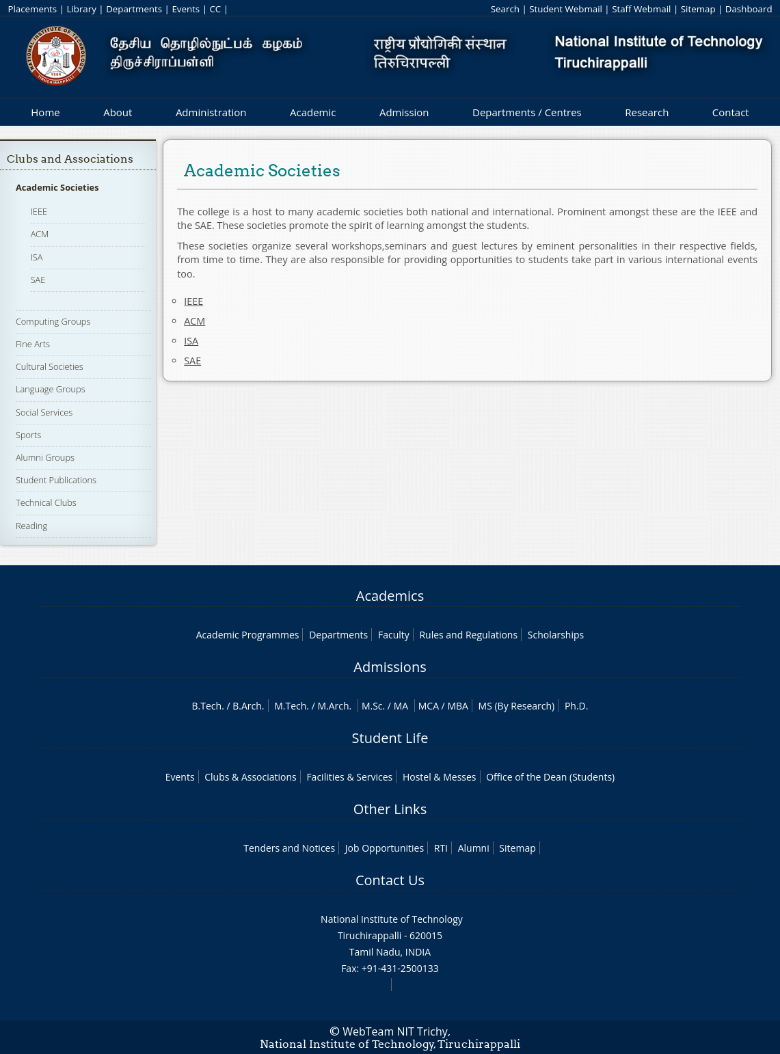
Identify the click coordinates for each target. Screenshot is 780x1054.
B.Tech (207, 705)
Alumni (473, 847)
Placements (32, 9)
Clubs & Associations (250, 776)
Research (647, 112)
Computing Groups (53, 321)
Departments (134, 9)
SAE (38, 279)
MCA (428, 705)
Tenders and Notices (289, 847)
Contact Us (390, 880)
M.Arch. (334, 705)
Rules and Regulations (468, 634)
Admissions (389, 667)
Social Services (44, 412)
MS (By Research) (517, 705)
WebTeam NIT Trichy (395, 1031)
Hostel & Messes (439, 776)
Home (45, 112)
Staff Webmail (641, 9)
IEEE (39, 211)
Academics (390, 595)
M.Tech (290, 705)
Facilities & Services (349, 776)
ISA (37, 257)
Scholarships (556, 634)
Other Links (390, 809)
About (117, 112)
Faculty (393, 634)
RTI (441, 847)
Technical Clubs (46, 502)
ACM (40, 234)
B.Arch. (248, 705)
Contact (730, 112)
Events (186, 9)
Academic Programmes (247, 634)
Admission (404, 112)
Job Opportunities (384, 847)
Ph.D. (577, 705)
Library (81, 9)
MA (401, 705)
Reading (31, 525)
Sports (28, 435)
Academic (313, 112)
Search (505, 9)
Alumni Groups (45, 457)
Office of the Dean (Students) (550, 776)
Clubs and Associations (70, 158)
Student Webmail (565, 9)
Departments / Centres (527, 112)
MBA (457, 705)
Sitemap (698, 9)
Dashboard (748, 9)
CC (215, 9)
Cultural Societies (49, 366)
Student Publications (56, 480)
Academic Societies (57, 187)
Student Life (390, 738)
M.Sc (372, 705)
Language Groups (50, 389)
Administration (211, 112)
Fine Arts (33, 344)
